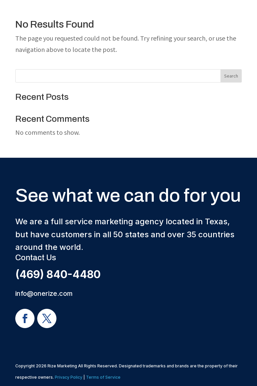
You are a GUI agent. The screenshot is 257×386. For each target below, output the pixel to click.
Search (231, 76)
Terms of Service (103, 377)
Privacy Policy (68, 377)
